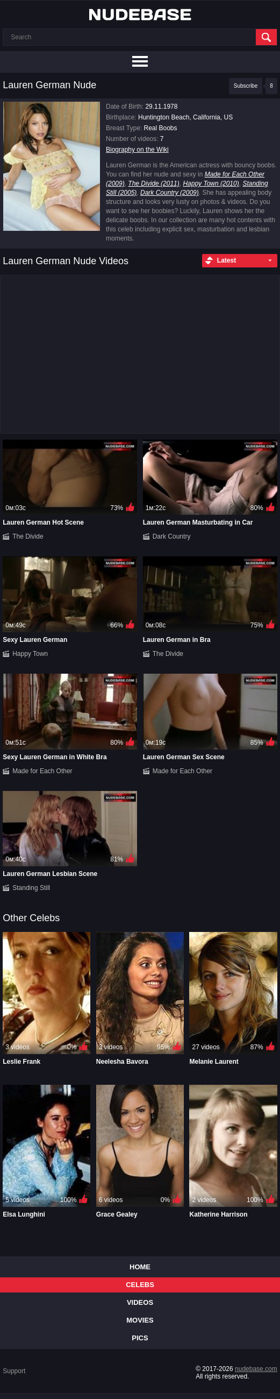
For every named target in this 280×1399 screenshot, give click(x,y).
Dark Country (172, 536)
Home (140, 1267)
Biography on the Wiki (137, 149)
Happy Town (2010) (211, 183)
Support (14, 1371)
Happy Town (30, 654)
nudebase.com (256, 1369)
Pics (140, 1338)
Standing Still (31, 888)
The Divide (27, 536)
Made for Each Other (42, 771)
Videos (140, 1302)
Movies (140, 1320)
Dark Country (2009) (169, 192)
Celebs (140, 1285)
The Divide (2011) (153, 183)
